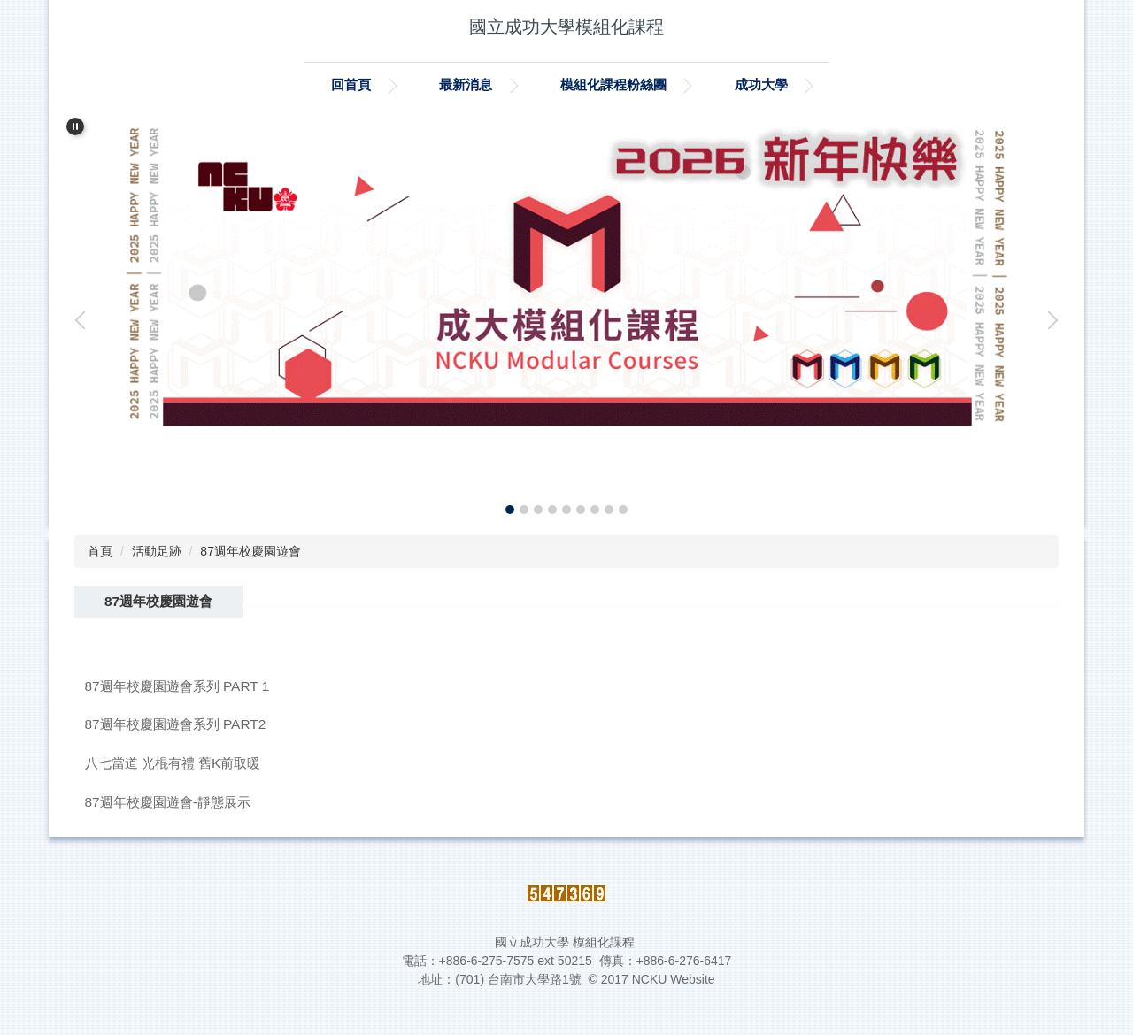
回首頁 (351, 84)
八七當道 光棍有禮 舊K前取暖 (173, 762)
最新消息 (465, 84)
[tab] (510, 509)
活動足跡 (156, 551)
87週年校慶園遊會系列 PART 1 (177, 686)
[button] (75, 126)
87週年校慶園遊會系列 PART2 (175, 724)
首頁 (100, 551)
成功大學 (761, 84)
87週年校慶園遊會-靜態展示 (167, 801)
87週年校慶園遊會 (250, 551)
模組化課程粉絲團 (613, 84)
